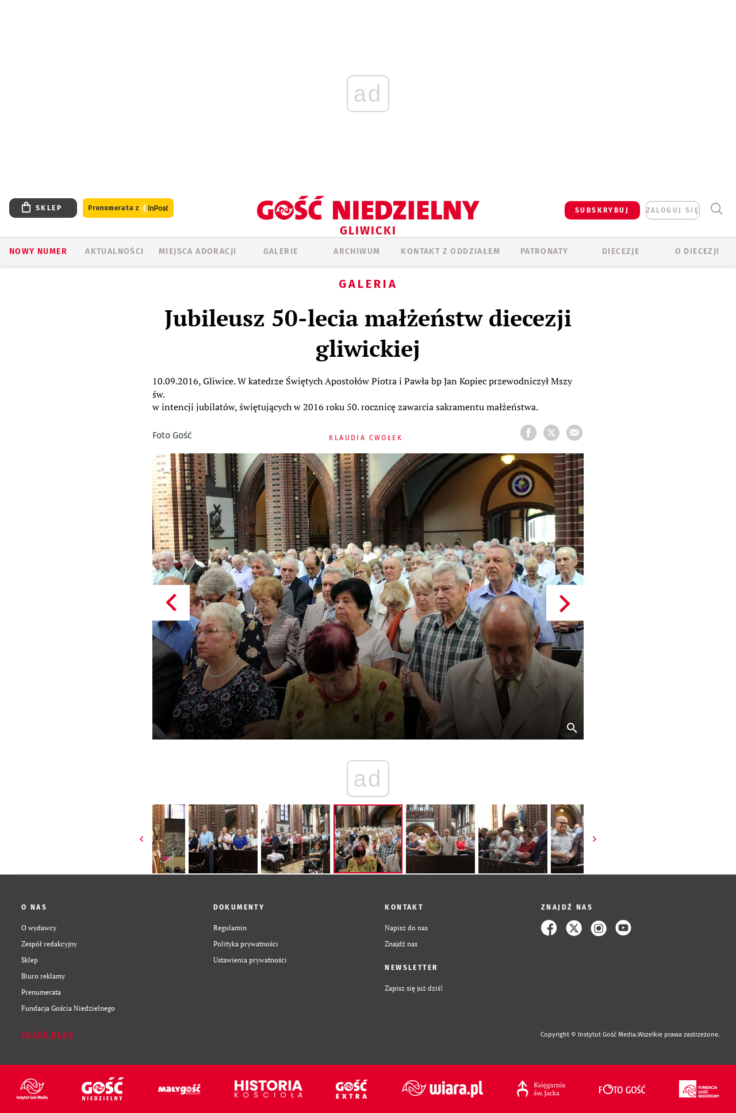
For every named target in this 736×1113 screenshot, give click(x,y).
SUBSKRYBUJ (602, 210)
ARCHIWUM (357, 251)
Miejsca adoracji (197, 251)
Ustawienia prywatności (250, 960)
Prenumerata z (128, 208)
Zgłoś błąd (47, 1035)
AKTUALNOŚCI (114, 251)
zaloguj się (672, 210)
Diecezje (620, 251)
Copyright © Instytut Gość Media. (589, 1034)
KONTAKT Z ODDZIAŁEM (450, 251)
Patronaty (544, 251)
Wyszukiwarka (716, 208)
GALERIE (280, 251)
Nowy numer (38, 251)
